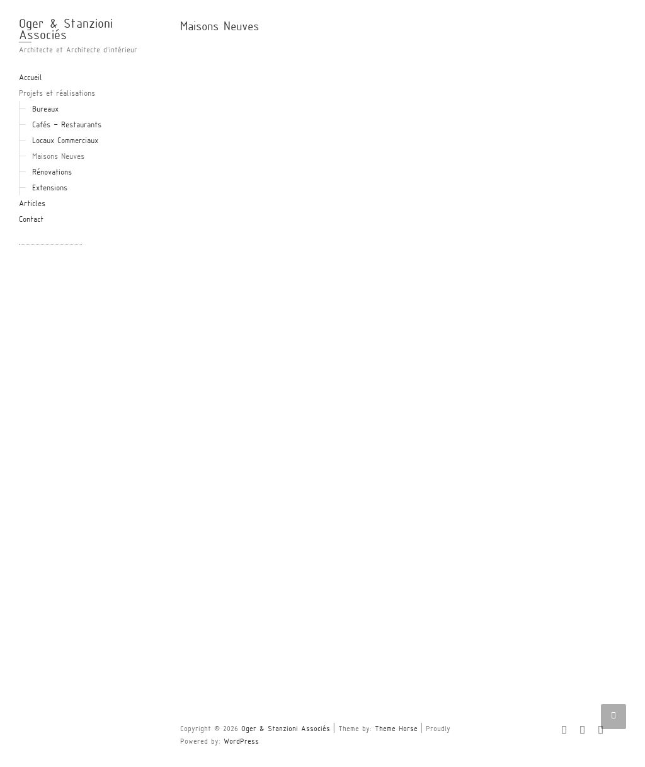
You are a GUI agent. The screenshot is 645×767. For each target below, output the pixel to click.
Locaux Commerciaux (65, 141)
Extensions (49, 188)
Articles (32, 204)
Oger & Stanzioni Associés (66, 30)
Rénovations (52, 172)
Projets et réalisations (57, 94)
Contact (31, 220)
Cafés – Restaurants (66, 125)
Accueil (30, 78)
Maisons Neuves (58, 157)
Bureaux (45, 109)
